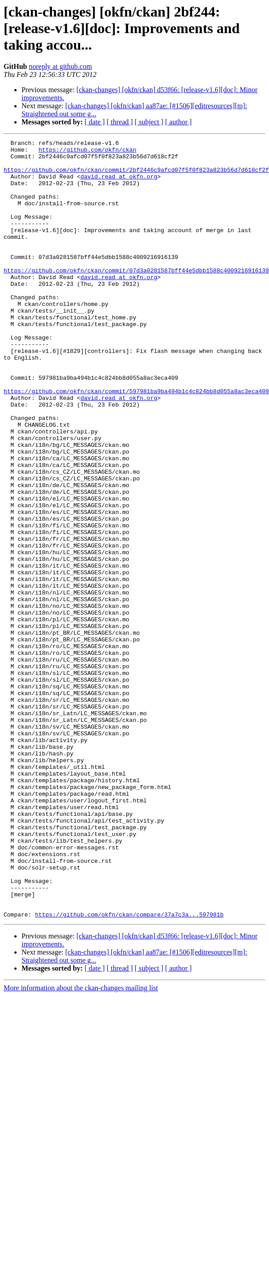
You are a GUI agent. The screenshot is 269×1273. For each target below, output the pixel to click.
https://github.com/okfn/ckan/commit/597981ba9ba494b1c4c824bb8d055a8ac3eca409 (136, 442)
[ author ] (178, 122)
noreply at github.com (60, 66)
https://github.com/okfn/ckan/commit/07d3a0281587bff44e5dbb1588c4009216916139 (136, 297)
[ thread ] (120, 122)
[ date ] (95, 122)
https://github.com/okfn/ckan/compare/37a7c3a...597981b (129, 1070)
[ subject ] (149, 122)
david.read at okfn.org (119, 184)
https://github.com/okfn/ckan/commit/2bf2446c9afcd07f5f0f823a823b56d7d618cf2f (136, 176)
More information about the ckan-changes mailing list (81, 1143)
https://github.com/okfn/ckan (87, 152)
